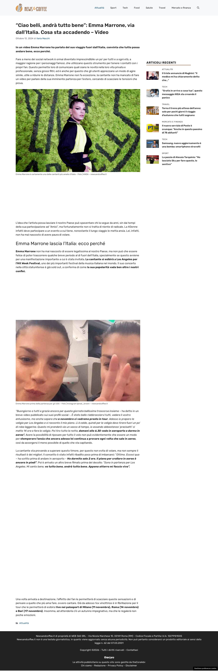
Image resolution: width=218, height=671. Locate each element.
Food (137, 7)
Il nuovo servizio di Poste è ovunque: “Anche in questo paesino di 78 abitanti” (182, 129)
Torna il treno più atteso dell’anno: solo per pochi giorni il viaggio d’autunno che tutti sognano (181, 112)
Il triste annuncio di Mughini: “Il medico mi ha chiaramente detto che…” (180, 77)
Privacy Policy (115, 665)
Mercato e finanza (181, 7)
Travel (162, 7)
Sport (113, 7)
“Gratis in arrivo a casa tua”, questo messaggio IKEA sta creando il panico (182, 94)
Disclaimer (131, 665)
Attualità (99, 7)
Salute (149, 7)
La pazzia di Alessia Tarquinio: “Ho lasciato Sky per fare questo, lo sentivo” (181, 161)
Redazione (99, 665)
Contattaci (132, 650)
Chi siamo (86, 665)
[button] (198, 7)
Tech (125, 7)
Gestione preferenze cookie (205, 668)
